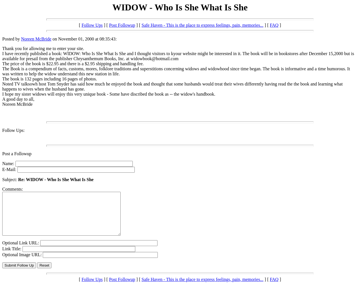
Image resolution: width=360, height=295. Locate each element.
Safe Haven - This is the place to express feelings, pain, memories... (202, 25)
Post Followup (122, 25)
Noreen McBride (36, 39)
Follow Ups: (13, 130)
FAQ (274, 25)
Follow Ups (92, 25)
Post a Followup (17, 153)
